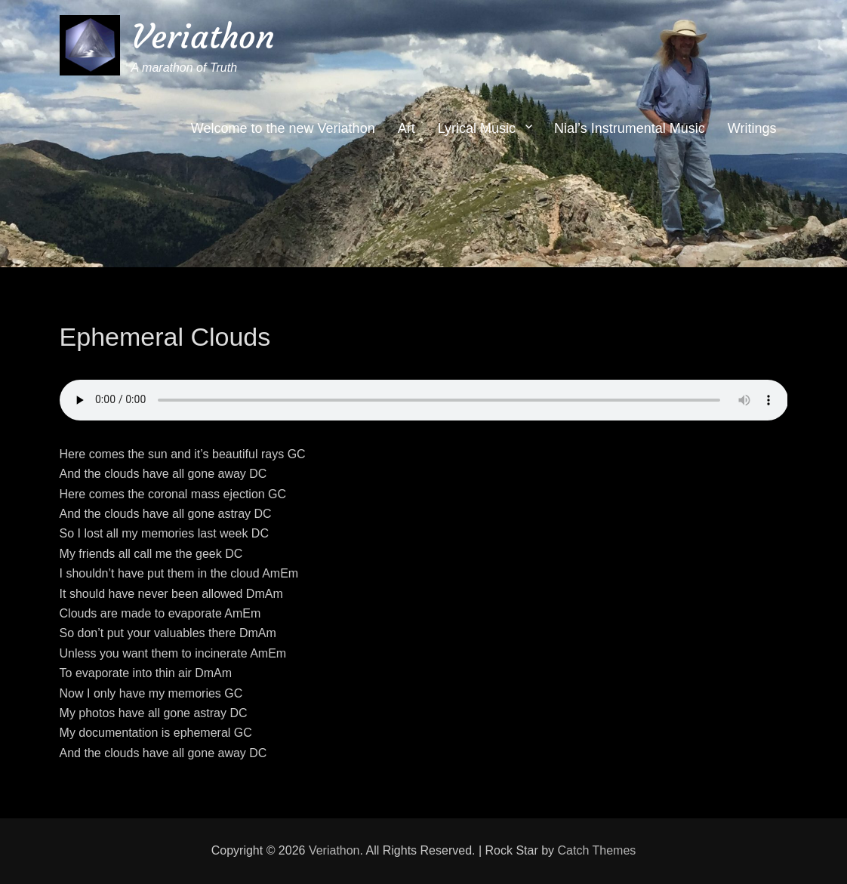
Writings (752, 128)
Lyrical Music (477, 128)
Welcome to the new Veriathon (283, 128)
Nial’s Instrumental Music (629, 128)
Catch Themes (597, 850)
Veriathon (203, 36)
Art (406, 128)
